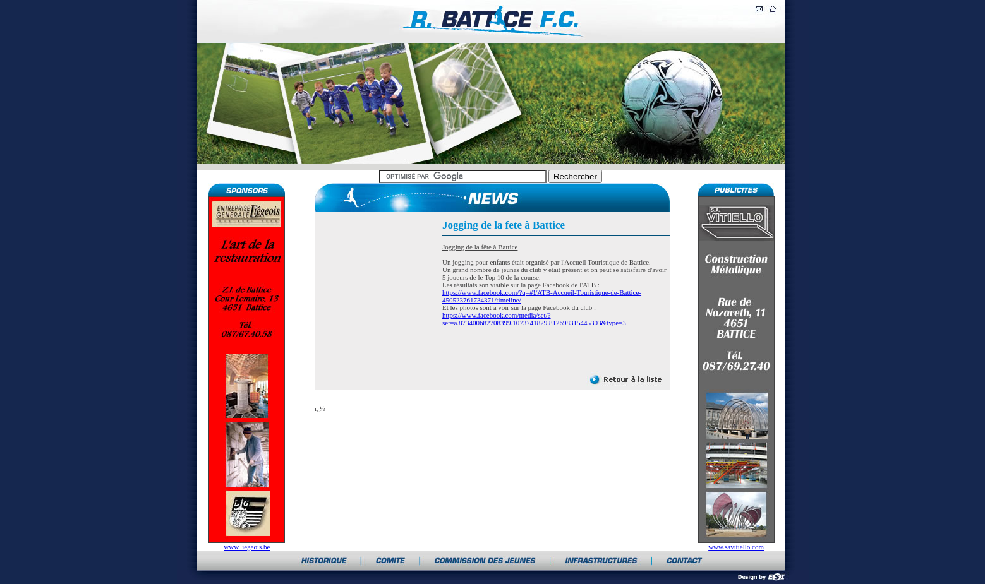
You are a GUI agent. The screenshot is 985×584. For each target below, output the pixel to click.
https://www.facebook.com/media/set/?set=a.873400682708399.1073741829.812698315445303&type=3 (534, 318)
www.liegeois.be (247, 547)
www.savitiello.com (736, 547)
